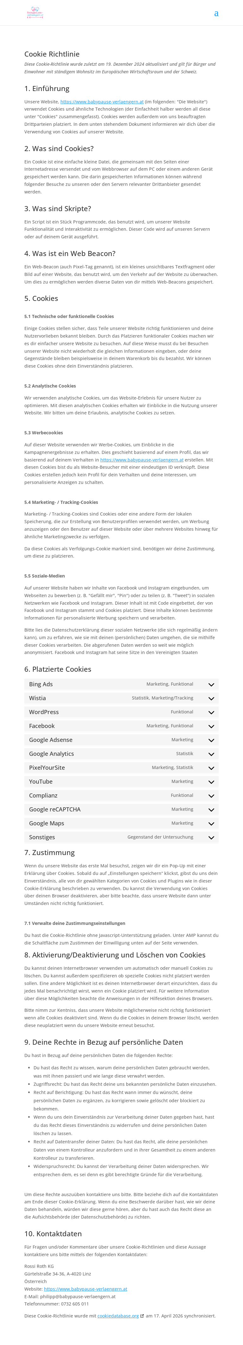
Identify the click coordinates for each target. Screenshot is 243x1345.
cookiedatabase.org (118, 1316)
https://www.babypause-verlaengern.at (102, 102)
